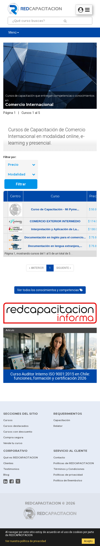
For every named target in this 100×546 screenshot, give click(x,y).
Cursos (8, 420)
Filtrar (21, 184)
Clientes (8, 463)
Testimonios (11, 469)
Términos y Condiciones (68, 469)
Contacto (59, 457)
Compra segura (13, 437)
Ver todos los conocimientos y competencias (50, 290)
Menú (14, 32)
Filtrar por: (9, 157)
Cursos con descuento (17, 431)
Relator (58, 425)
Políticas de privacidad (68, 474)
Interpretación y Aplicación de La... (55, 229)
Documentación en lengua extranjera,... (55, 246)
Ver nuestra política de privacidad (25, 541)
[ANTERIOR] (36, 268)
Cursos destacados (16, 425)
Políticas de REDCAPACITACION (73, 463)
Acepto (88, 541)
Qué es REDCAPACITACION (20, 457)
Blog (6, 474)
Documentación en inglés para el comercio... (55, 237)
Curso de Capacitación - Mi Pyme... (55, 209)
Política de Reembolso (67, 480)
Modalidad (21, 174)
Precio (21, 164)
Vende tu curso (12, 443)
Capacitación (61, 420)
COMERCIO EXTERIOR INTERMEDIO (55, 221)
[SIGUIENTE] (63, 268)
